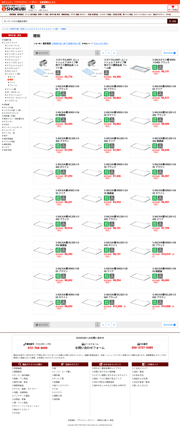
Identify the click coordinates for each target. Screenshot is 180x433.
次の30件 (169, 53)
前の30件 (41, 53)
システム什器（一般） (13, 110)
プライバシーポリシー (86, 420)
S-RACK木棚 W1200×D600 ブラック (116, 296)
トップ (5, 28)
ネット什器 (8, 107)
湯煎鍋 (57, 399)
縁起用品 (7, 144)
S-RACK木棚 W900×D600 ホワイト (67, 296)
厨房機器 (13, 14)
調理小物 (58, 395)
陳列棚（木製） (10, 115)
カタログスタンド (11, 113)
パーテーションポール (13, 127)
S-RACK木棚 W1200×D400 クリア (116, 140)
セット (12, 76)
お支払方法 (139, 375)
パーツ (12, 82)
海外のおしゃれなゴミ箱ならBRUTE (110, 385)
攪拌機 (57, 375)
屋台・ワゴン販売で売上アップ (107, 378)
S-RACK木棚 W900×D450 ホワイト (164, 192)
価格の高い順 (74, 43)
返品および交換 (141, 378)
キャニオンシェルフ (15, 54)
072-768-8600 (37, 348)
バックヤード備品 (105, 14)
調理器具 (20, 14)
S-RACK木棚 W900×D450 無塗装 (116, 192)
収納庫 (6, 104)
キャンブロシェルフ (15, 62)
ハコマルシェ (12, 100)
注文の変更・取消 (142, 382)
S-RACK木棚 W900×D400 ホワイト (116, 114)
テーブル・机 (9, 132)
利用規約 (71, 420)
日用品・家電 (117, 14)
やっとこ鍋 (59, 378)
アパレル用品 (9, 141)
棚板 (64, 28)
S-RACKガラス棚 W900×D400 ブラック (163, 61)
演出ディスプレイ (158, 14)
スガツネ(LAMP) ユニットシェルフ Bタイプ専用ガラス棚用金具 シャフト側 (67, 63)
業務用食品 (65, 14)
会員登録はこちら (47, 2)
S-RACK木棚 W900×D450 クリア (67, 192)
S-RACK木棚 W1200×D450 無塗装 (67, 244)
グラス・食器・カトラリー (78, 14)
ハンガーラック (13, 45)
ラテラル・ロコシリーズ (17, 97)
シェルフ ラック (34, 28)
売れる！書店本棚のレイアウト (107, 368)
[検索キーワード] (84, 21)
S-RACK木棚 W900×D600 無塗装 (164, 270)
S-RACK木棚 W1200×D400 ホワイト (67, 166)
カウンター (8, 121)
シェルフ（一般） (51, 28)
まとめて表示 (102, 43)
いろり (6, 147)
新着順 (48, 43)
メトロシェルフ (13, 68)
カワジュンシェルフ (15, 65)
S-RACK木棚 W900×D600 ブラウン (67, 270)
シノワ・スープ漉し (62, 371)
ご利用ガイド (150, 364)
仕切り (6, 124)
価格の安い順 (60, 43)
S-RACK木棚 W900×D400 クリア (164, 88)
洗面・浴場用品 (93, 14)
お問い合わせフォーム (90, 348)
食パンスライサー (62, 385)
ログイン (6, 2)
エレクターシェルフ (15, 51)
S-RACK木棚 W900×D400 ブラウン (116, 88)
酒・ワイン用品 (128, 14)
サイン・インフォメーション (143, 14)
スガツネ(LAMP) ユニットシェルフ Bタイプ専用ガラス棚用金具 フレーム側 (116, 63)
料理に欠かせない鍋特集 (104, 371)
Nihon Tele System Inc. (91, 425)
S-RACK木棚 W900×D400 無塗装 (67, 114)
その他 (168, 14)
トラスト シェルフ (14, 95)
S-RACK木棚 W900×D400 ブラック (67, 88)
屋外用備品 (8, 138)
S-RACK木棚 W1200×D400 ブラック (164, 114)
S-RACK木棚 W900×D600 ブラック (164, 244)
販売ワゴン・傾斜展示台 (14, 118)
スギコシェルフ (13, 59)
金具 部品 (8, 150)
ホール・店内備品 (31, 14)
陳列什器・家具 (55, 14)
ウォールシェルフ (14, 48)
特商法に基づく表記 (105, 420)
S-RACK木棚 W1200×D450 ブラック (67, 218)
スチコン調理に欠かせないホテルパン (110, 375)
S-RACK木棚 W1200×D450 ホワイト (116, 244)
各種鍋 (57, 382)
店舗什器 (7, 39)
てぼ (56, 388)
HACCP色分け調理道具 (104, 382)
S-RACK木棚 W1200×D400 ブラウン (67, 140)
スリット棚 (11, 89)
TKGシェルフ (12, 71)
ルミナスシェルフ (14, 56)
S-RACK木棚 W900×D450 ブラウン (164, 166)
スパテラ (58, 392)
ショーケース (9, 130)
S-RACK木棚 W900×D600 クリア (116, 270)
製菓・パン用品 (43, 14)
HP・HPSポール (13, 92)
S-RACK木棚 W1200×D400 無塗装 (164, 140)
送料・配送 (139, 371)
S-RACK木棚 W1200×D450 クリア (164, 218)
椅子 (6, 135)
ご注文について (141, 368)
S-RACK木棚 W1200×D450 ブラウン (116, 218)
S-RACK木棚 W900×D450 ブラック (116, 166)
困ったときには (141, 385)
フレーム (13, 85)
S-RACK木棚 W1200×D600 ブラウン (164, 296)
